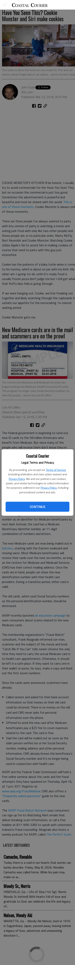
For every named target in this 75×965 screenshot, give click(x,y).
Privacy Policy (17, 479)
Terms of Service (56, 470)
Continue (37, 506)
